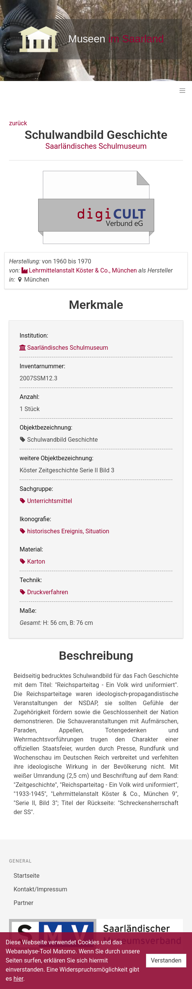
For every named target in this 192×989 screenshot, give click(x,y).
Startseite (27, 875)
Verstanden (166, 960)
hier (18, 978)
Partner (24, 902)
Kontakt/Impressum (40, 889)
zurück (18, 123)
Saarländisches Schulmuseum (95, 146)
